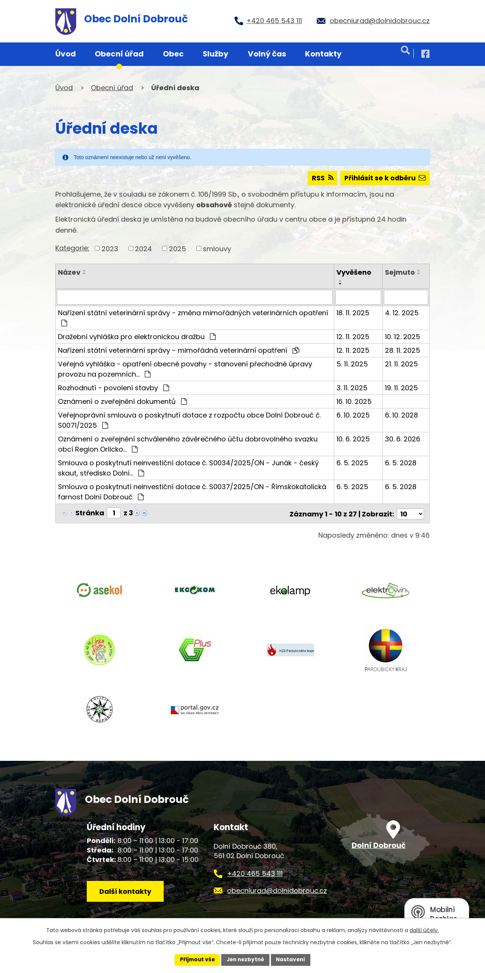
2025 (177, 248)
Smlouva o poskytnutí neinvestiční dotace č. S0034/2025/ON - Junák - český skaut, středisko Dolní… (188, 468)
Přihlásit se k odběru (384, 178)
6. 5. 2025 (352, 463)
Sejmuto (400, 272)
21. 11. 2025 (401, 364)
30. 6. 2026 (402, 439)
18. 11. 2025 (352, 313)
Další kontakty (126, 892)
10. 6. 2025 (353, 439)
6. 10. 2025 (353, 415)
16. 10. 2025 (354, 401)
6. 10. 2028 (401, 415)
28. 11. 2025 (402, 350)
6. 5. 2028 (400, 463)
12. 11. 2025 (352, 336)
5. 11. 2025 (352, 364)
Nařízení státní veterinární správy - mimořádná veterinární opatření (178, 350)
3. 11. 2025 (352, 388)
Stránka (89, 513)
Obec (173, 53)
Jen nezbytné (245, 959)
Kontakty (323, 53)
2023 (110, 248)
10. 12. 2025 (402, 336)
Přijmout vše (195, 959)
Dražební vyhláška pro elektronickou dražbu (137, 336)
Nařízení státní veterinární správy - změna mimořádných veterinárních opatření (193, 317)
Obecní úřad (119, 53)
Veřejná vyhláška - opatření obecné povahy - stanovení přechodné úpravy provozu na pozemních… (185, 369)
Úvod (65, 53)
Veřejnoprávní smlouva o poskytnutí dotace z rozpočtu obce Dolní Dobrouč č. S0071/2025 (189, 420)
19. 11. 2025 (401, 388)
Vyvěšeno (353, 272)
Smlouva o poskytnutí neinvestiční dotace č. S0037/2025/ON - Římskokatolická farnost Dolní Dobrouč (192, 492)
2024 (143, 248)
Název (69, 272)
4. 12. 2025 (402, 313)
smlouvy (217, 248)
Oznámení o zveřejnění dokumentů (122, 401)
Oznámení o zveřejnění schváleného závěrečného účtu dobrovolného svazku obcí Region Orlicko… (188, 444)
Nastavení (292, 959)
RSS (320, 178)
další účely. (424, 930)
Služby (215, 53)
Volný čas (267, 53)
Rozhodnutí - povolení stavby (113, 388)
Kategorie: (72, 248)
